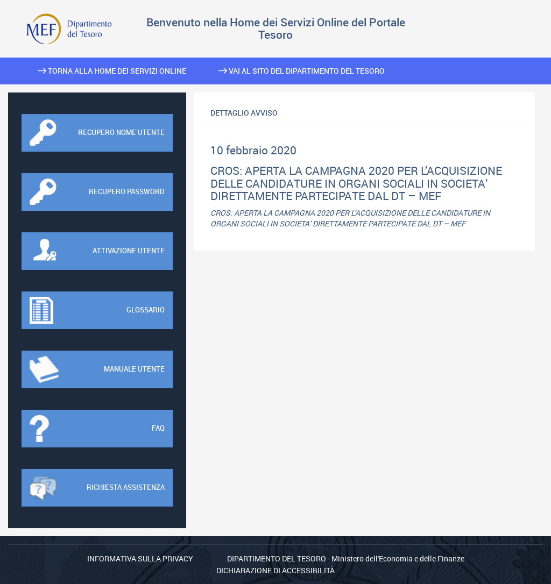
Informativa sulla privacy (140, 558)
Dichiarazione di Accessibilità (275, 570)
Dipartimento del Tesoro (276, 558)
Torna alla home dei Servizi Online (112, 71)
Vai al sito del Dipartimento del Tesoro (301, 71)
